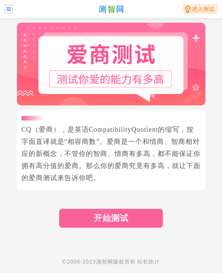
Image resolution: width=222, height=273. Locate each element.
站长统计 (148, 261)
